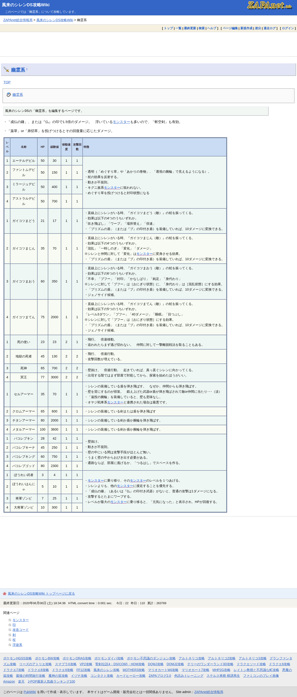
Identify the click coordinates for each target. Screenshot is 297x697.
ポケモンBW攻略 (47, 658)
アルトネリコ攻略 (192, 658)
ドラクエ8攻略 (38, 670)
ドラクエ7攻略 (14, 670)
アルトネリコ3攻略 (253, 658)
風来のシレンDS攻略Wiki (26, 5)
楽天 (21, 681)
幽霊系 (18, 69)
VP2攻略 (86, 664)
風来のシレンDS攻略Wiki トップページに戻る (41, 593)
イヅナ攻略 (79, 676)
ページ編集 (230, 28)
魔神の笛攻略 (58, 676)
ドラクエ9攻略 (62, 670)
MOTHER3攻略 (134, 670)
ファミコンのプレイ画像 (261, 676)
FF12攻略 (83, 670)
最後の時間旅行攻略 (30, 676)
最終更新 (190, 28)
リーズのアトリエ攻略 (35, 664)
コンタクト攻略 (101, 676)
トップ (168, 28)
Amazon (9, 681)
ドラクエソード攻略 (251, 664)
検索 (202, 28)
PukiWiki (30, 692)
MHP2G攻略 (221, 670)
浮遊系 (17, 645)
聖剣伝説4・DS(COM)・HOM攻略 (120, 664)
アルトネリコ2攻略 (222, 658)
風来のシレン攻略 (106, 670)
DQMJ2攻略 (175, 664)
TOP (7, 82)
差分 (258, 28)
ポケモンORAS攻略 (77, 658)
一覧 (178, 28)
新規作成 (246, 28)
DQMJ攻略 (155, 664)
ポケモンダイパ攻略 (109, 658)
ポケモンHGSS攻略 (17, 658)
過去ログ (270, 28)
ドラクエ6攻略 (279, 664)
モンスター (121, 122)
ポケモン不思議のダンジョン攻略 (151, 658)
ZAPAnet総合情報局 (17, 20)
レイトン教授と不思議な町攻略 (256, 670)
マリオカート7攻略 (196, 670)
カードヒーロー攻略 (130, 676)
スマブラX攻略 (66, 664)
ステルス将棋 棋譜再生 (223, 676)
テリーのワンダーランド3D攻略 (210, 664)
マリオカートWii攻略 (163, 670)
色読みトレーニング (188, 676)
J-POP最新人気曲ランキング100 (51, 681)
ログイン (288, 28)
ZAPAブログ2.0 (160, 676)
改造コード (21, 630)
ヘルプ (211, 28)
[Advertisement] (148, 44)
